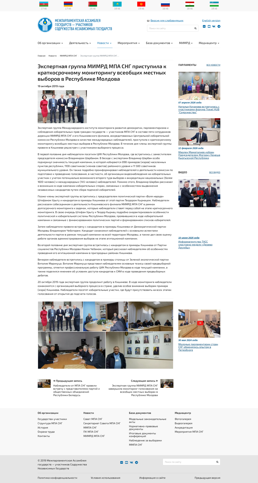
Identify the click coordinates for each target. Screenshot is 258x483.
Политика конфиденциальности (57, 477)
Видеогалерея (183, 423)
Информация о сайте (152, 477)
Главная (41, 55)
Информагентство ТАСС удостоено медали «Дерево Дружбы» (195, 244)
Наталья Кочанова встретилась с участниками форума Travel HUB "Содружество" (198, 109)
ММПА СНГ (90, 427)
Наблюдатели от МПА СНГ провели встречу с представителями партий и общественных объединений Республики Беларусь (76, 390)
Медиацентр (209, 43)
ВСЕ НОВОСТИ (213, 65)
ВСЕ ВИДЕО (214, 172)
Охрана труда (46, 431)
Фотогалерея (183, 418)
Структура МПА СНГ (50, 423)
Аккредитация (184, 427)
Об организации (50, 43)
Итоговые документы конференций (142, 435)
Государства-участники (52, 418)
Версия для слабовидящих (167, 20)
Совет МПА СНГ (92, 418)
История (43, 427)
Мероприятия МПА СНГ (189, 431)
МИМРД (186, 43)
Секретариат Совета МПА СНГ (101, 423)
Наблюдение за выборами (145, 440)
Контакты (44, 435)
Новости (104, 43)
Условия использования (105, 477)
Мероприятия (129, 43)
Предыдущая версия (207, 477)
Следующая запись (144, 380)
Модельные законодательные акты (147, 420)
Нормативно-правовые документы (143, 428)
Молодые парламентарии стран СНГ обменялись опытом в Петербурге (198, 347)
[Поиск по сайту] (172, 28)
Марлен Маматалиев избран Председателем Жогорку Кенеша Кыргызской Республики (199, 155)
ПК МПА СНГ (91, 431)
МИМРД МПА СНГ (68, 55)
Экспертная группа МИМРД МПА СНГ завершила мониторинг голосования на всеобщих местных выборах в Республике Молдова (133, 390)
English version (211, 20)
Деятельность (80, 43)
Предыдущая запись (67, 380)
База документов (159, 43)
